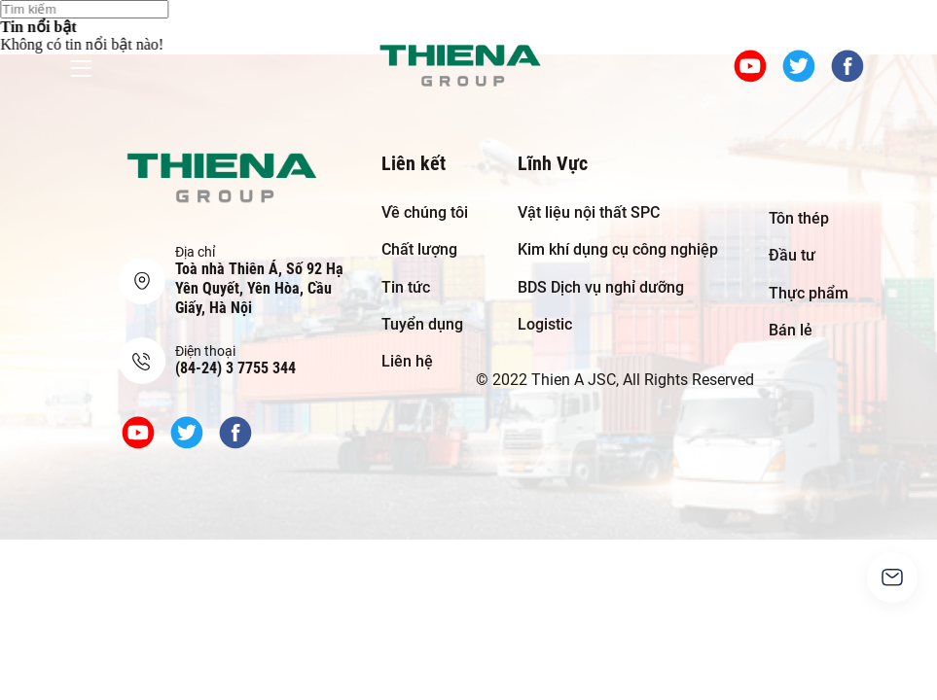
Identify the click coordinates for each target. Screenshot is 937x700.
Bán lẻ (790, 330)
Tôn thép (799, 218)
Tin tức (405, 287)
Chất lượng (419, 249)
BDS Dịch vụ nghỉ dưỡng (601, 287)
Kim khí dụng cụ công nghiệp (618, 249)
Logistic (545, 324)
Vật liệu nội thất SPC (589, 212)
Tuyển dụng (422, 324)
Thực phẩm (808, 293)
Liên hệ (407, 361)
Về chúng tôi (424, 212)
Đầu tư (792, 255)
